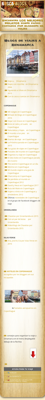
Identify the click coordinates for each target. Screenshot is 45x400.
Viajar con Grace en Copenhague (22, 121)
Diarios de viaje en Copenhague (22, 139)
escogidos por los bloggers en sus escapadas (19, 274)
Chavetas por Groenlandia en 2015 (23, 216)
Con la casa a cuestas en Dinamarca (24, 96)
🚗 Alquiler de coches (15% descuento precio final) (18, 380)
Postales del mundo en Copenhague (24, 151)
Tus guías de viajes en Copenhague (23, 148)
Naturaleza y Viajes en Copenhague (24, 130)
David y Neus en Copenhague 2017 (23, 185)
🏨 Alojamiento (14, 376)
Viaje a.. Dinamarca (17, 81)
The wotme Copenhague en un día (23, 164)
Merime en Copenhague (18, 167)
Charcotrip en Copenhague (19, 176)
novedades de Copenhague (27, 197)
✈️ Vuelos (12, 373)
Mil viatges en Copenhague (19, 112)
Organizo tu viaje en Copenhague (22, 154)
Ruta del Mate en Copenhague (21, 188)
